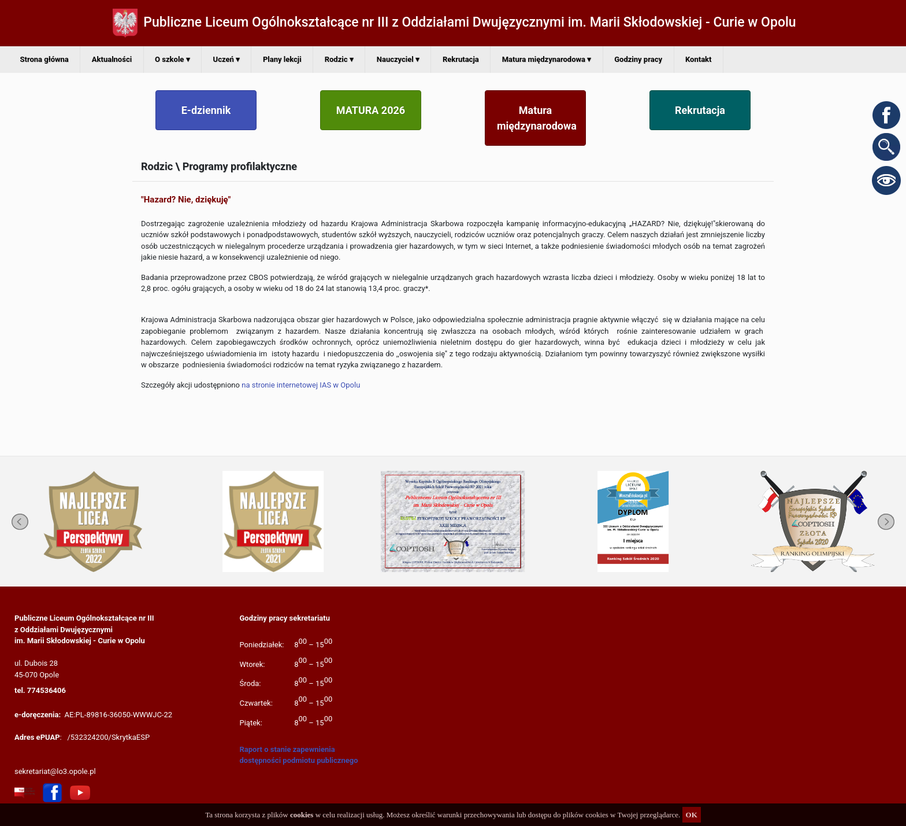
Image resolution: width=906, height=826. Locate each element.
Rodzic (339, 59)
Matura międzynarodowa (547, 59)
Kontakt (698, 59)
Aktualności (112, 59)
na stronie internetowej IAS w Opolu (301, 385)
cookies (301, 814)
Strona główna (44, 59)
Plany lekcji (282, 59)
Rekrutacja (461, 59)
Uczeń (226, 59)
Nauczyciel (398, 59)
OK (691, 814)
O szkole (172, 59)
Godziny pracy (638, 59)
